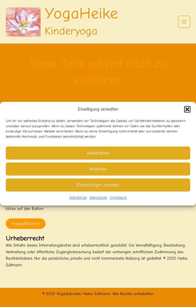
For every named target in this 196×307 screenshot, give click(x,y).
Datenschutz (78, 198)
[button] (187, 109)
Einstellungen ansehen (98, 185)
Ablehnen (98, 169)
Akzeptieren (98, 153)
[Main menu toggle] (184, 22)
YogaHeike (81, 13)
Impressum (118, 198)
